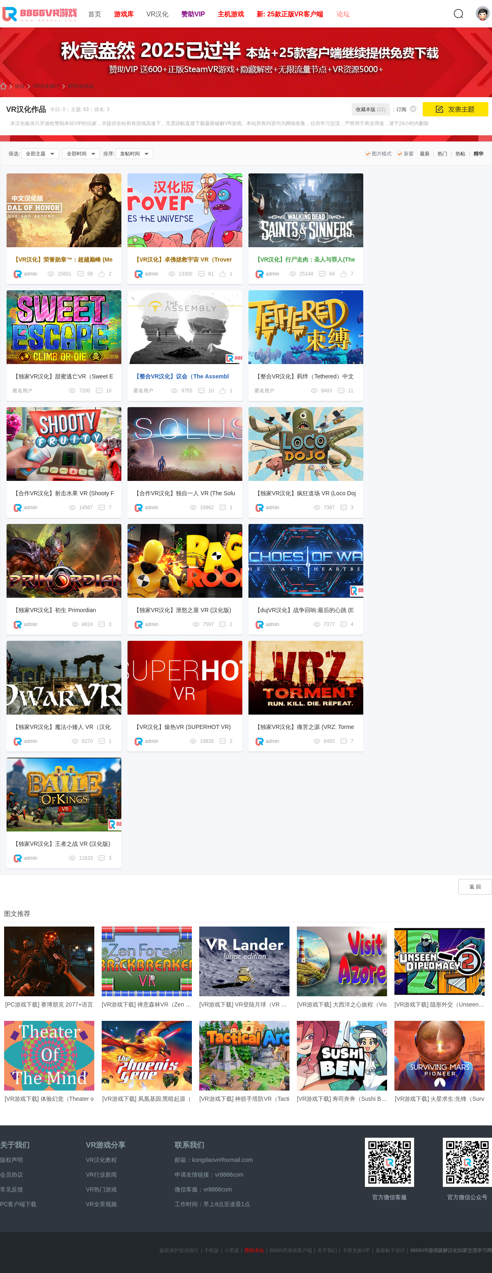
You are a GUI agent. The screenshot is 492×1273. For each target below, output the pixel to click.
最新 (425, 154)
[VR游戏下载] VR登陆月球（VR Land (246, 1004)
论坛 (343, 14)
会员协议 (11, 1174)
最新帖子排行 (390, 1250)
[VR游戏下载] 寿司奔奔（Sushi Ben (342, 1098)
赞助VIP (193, 14)
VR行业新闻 (101, 1174)
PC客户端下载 (18, 1204)
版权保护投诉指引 (179, 1250)
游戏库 (124, 14)
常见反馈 (11, 1189)
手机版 (211, 1250)
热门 (442, 154)
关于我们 (15, 1145)
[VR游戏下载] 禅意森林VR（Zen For (148, 1004)
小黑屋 (231, 1250)
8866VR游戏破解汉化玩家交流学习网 (451, 1250)
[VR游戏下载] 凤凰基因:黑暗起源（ (146, 1098)
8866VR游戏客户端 (290, 1250)
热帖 (460, 154)
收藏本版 (371, 109)
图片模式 (382, 154)
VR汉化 (157, 14)
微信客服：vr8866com (203, 1189)
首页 (94, 14)
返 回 (475, 887)
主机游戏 (231, 14)
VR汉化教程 (101, 1160)
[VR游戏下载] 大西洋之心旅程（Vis (342, 1004)
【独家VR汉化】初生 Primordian (54, 610)
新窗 (409, 154)
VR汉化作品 (81, 86)
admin (25, 274)
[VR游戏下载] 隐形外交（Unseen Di (439, 1004)
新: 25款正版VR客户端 (290, 14)
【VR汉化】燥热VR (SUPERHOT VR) (182, 727)
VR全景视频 (101, 1204)
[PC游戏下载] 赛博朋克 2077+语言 (49, 1004)
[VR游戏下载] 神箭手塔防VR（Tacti (244, 1098)
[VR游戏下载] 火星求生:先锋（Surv (439, 1098)
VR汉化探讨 (46, 86)
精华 (478, 154)
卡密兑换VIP (356, 1250)
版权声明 (11, 1160)
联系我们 (189, 1145)
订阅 (401, 109)
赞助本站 (254, 1250)
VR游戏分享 (105, 1145)
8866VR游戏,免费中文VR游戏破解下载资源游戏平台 (3, 86)
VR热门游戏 (101, 1189)
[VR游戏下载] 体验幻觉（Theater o (49, 1098)
